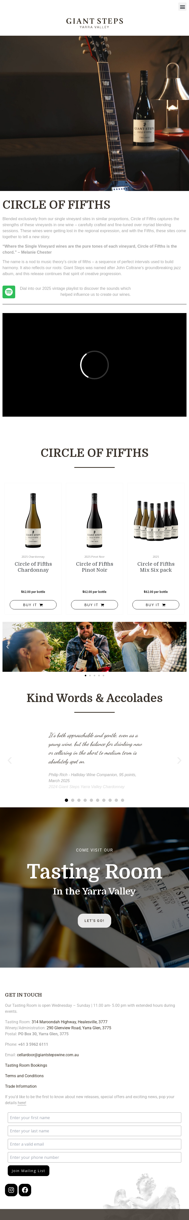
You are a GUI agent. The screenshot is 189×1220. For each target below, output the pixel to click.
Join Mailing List (28, 1170)
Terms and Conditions (24, 1075)
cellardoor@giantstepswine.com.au (48, 1054)
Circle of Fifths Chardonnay (33, 567)
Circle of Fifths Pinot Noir (94, 567)
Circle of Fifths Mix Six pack (156, 567)
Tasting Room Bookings (26, 1065)
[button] (182, 6)
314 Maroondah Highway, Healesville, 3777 (69, 1022)
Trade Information (21, 1086)
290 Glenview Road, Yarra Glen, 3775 (79, 1028)
